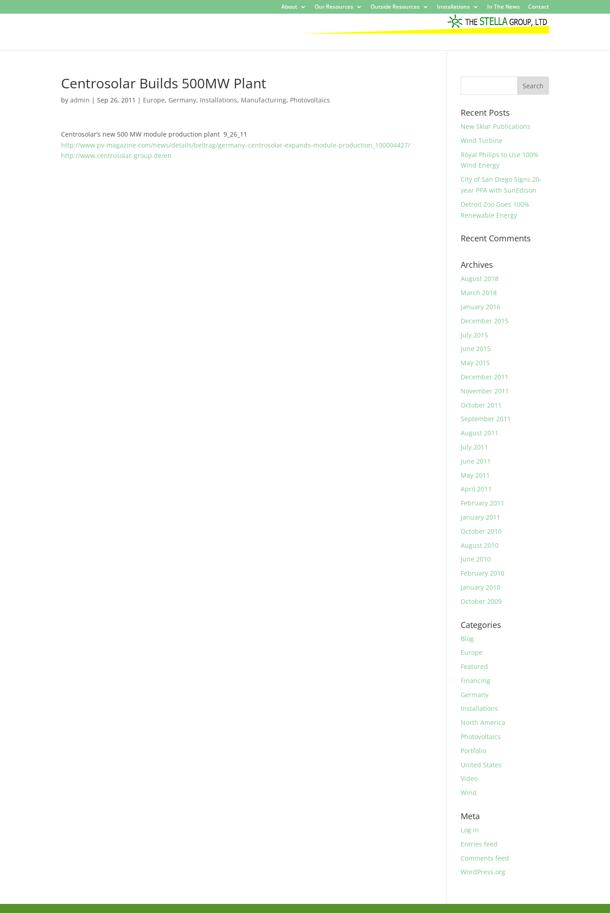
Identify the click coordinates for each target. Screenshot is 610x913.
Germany (182, 100)
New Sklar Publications (495, 126)
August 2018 (479, 278)
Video (469, 778)
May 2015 (475, 362)
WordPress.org (483, 871)
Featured (474, 666)
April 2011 (476, 489)
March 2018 (479, 292)
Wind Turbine (482, 140)
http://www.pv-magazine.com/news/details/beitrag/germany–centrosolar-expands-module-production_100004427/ (235, 145)
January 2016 (480, 306)
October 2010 (481, 531)
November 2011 (485, 391)
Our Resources (334, 7)
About (289, 7)
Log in (470, 830)
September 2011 (486, 418)
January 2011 (480, 517)
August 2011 (479, 432)
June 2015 (476, 348)
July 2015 (474, 335)
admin (80, 100)
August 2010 (479, 545)
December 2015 (484, 320)
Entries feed (479, 844)
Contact (538, 7)
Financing (475, 680)
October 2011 (481, 405)
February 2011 (482, 503)
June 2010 (476, 559)
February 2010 (482, 573)
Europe (154, 100)
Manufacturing (263, 100)
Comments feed (485, 858)
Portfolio (473, 750)
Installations (453, 7)
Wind (469, 792)
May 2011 (475, 475)
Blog (467, 638)
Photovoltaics (310, 100)
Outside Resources (395, 7)
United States (481, 764)
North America (483, 722)
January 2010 (480, 587)
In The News (503, 7)
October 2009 (481, 601)
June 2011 (476, 461)
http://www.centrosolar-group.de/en (116, 155)
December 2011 (484, 376)
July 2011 (474, 447)
